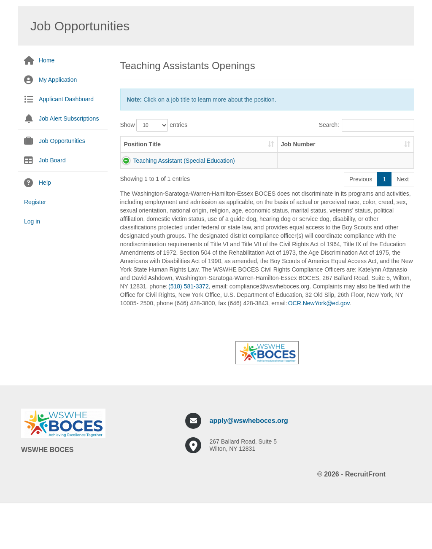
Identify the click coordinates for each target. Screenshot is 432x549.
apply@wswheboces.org (249, 462)
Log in (32, 221)
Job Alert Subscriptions (69, 118)
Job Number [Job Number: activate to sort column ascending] (184, 148)
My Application (58, 79)
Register (35, 202)
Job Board (52, 160)
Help (45, 182)
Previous (360, 221)
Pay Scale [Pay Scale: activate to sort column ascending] (378, 152)
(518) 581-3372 (188, 328)
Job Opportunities (62, 140)
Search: (366, 125)
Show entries (154, 125)
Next (403, 221)
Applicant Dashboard (66, 99)
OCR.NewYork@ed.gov (319, 345)
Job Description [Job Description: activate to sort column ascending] (235, 152)
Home (46, 60)
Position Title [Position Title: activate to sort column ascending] (135, 148)
